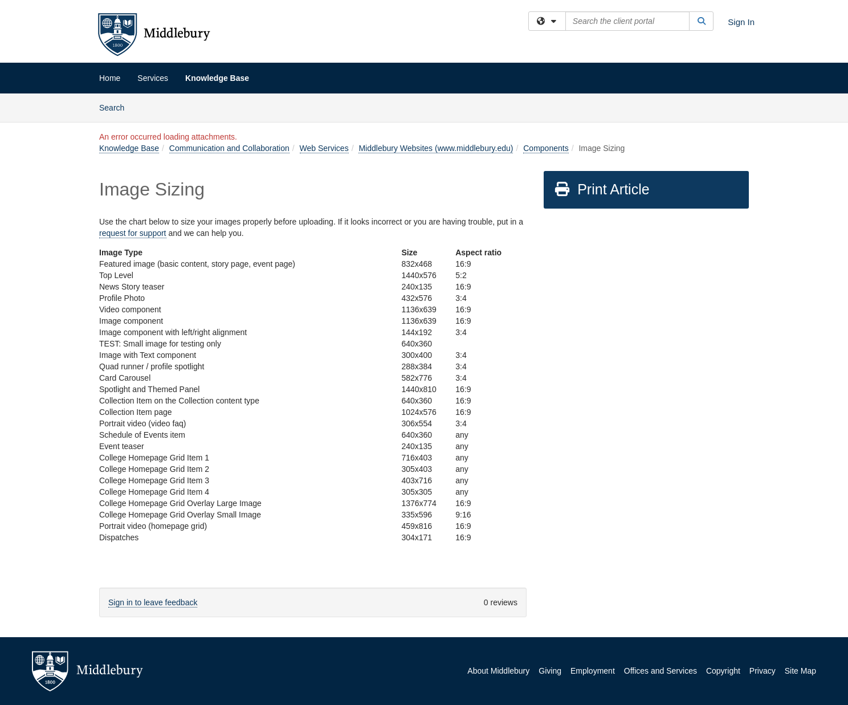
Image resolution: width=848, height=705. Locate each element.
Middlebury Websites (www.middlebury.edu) (435, 148)
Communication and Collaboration (229, 148)
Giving (550, 670)
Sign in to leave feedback (152, 602)
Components (545, 148)
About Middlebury (498, 670)
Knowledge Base (217, 78)
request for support (132, 233)
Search (116, 106)
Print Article (601, 189)
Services (152, 78)
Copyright (723, 670)
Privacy (762, 670)
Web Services (324, 148)
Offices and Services (660, 670)
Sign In (741, 22)
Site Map (800, 670)
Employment (592, 670)
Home (109, 78)
